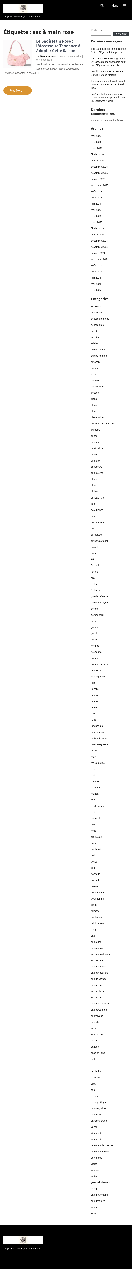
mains (94, 775)
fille (93, 577)
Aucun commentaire (70, 56)
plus (93, 867)
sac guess (96, 985)
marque (95, 781)
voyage (95, 1170)
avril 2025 (96, 216)
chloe (94, 479)
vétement (96, 1139)
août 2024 (96, 265)
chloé (94, 485)
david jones (97, 510)
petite (94, 861)
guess (94, 639)
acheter (95, 337)
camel (94, 454)
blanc (94, 399)
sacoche (95, 1022)
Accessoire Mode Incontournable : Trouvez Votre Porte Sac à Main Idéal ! (109, 84)
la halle (95, 689)
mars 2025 (96, 222)
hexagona (96, 652)
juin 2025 (96, 203)
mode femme (98, 806)
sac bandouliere (99, 966)
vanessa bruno (99, 1120)
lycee (94, 750)
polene (94, 886)
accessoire (97, 312)
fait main (95, 565)
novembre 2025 (99, 173)
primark (95, 911)
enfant (94, 547)
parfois (94, 843)
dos (93, 528)
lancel (94, 707)
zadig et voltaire (99, 1194)
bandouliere (97, 386)
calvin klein (97, 448)
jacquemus (97, 670)
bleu (93, 411)
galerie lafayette (99, 596)
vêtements (96, 1157)
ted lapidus (97, 1071)
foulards (95, 590)
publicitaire (97, 917)
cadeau (95, 442)
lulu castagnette (99, 744)
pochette (95, 874)
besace (95, 392)
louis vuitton (97, 732)
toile (93, 1090)
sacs (93, 1028)
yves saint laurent (100, 1182)
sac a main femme (101, 954)
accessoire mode (100, 318)
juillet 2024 (97, 271)
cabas (94, 436)
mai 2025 (96, 210)
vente (94, 1127)
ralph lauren (97, 923)
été (92, 559)
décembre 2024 (99, 240)
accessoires (97, 325)
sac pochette (98, 991)
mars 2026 (96, 148)
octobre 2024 (98, 253)
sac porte (96, 997)
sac (93, 935)
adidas (94, 343)
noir (93, 824)
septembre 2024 (99, 259)
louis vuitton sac (99, 738)
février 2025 (97, 228)
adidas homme (99, 355)
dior (93, 516)
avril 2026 (96, 142)
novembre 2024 (99, 247)
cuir (93, 503)
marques (95, 787)
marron (95, 793)
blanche (95, 405)
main (93, 769)
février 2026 (97, 154)
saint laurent (97, 1034)
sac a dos (96, 941)
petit (93, 855)
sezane (95, 1046)
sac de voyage (99, 978)
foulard (94, 584)
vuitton (94, 1176)
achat (94, 331)
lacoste (95, 695)
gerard (94, 608)
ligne (93, 713)
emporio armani (99, 540)
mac (93, 756)
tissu (93, 1083)
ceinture (95, 460)
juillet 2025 (97, 197)
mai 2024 (96, 284)
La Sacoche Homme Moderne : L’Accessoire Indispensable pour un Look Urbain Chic (108, 97)
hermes (95, 645)
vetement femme (100, 1151)
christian (95, 491)
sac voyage (97, 1016)
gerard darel (97, 615)
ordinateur (96, 837)
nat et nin (96, 818)
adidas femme (98, 349)
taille (93, 1059)
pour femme (97, 892)
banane (95, 380)
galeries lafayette (100, 602)
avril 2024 (96, 290)
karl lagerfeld (98, 676)
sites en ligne (98, 1053)
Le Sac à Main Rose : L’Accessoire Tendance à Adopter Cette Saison (58, 45)
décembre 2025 (99, 166)
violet (94, 1164)
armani (94, 368)
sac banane (97, 960)
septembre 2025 (99, 185)
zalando (95, 1207)
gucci (94, 633)
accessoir (96, 306)
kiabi (93, 682)
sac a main (97, 948)
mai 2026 (96, 136)
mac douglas (98, 763)
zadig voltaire (98, 1201)
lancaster (96, 701)
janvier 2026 (97, 160)
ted (92, 1065)
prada (94, 904)
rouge (94, 929)
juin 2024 (96, 277)
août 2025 (96, 191)
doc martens (97, 522)
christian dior (98, 497)
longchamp (97, 726)
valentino (96, 1114)
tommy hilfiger (98, 1102)
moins (94, 812)
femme (94, 571)
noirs (93, 830)
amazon (95, 362)
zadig (94, 1188)
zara (93, 1213)
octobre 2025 (98, 179)
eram (94, 553)
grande (95, 627)
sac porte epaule (100, 1003)
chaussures (97, 473)
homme (95, 658)
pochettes (96, 880)
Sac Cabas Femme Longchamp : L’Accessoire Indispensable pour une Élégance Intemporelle (108, 62)
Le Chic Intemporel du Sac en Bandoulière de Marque (107, 73)
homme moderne (100, 664)
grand (94, 621)
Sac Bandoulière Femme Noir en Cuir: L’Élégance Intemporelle (108, 50)
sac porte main (99, 1009)
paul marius (97, 849)
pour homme (98, 898)
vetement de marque (102, 1145)
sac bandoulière (99, 972)
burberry (95, 429)
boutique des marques (103, 423)
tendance (96, 1077)
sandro (94, 1040)
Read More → (17, 90)
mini (93, 800)
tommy (94, 1096)
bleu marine (97, 417)
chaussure (96, 466)
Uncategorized (44, 59)
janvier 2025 (97, 234)
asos (93, 374)
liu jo (93, 719)
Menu (115, 5)
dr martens (97, 534)
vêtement (96, 1133)
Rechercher (97, 30)
